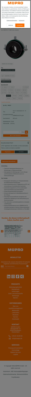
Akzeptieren (20, 25)
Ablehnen (10, 25)
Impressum (21, 20)
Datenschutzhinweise (12, 20)
